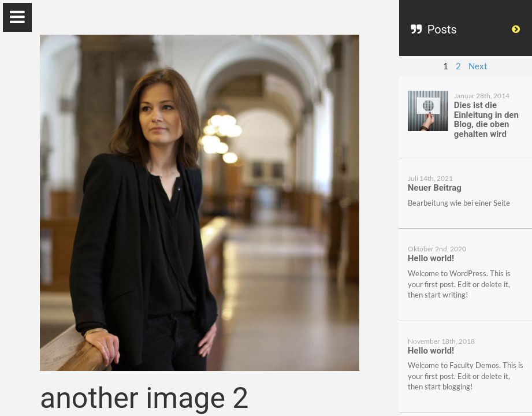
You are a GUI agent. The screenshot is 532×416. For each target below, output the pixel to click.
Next (478, 66)
